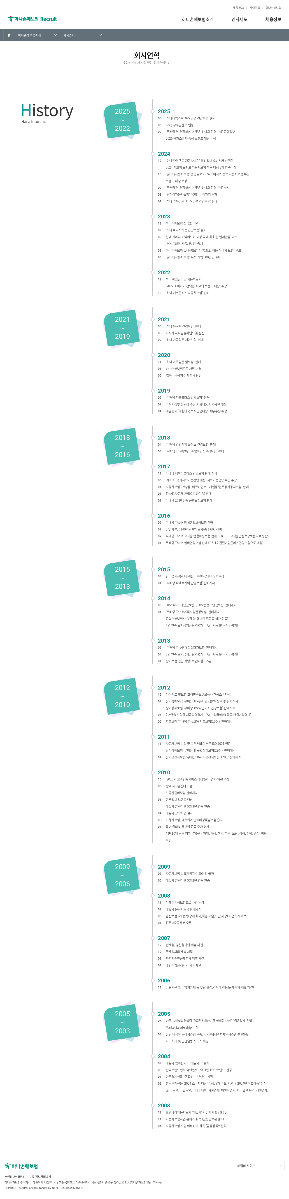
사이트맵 (254, 7)
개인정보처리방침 (40, 1176)
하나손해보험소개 (197, 19)
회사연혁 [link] (69, 35)
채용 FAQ (238, 7)
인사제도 (239, 19)
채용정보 (273, 19)
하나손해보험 (273, 7)
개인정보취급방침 (15, 1176)
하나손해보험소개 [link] (29, 35)
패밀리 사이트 (246, 1165)
